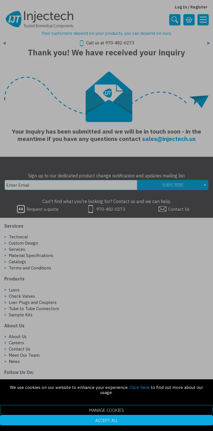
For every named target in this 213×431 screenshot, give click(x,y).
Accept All (106, 420)
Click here (140, 387)
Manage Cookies (106, 410)
